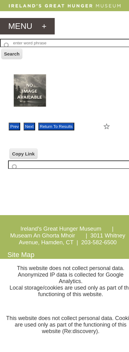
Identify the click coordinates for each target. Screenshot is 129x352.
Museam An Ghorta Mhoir (42, 235)
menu (27, 26)
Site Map (21, 255)
